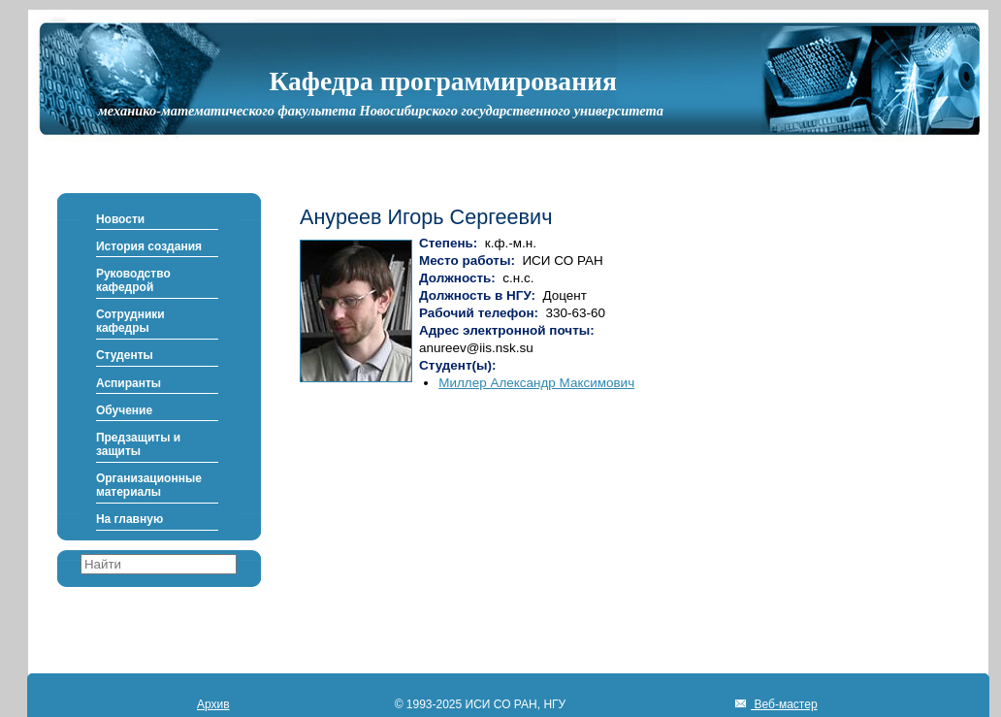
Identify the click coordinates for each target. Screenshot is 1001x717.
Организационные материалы (149, 485)
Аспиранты (128, 383)
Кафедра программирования (443, 81)
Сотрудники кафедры (130, 321)
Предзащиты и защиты (138, 444)
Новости (120, 219)
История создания (149, 246)
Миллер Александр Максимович (536, 382)
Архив (213, 704)
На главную (129, 519)
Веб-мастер (784, 704)
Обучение (124, 410)
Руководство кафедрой (133, 280)
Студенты (124, 355)
